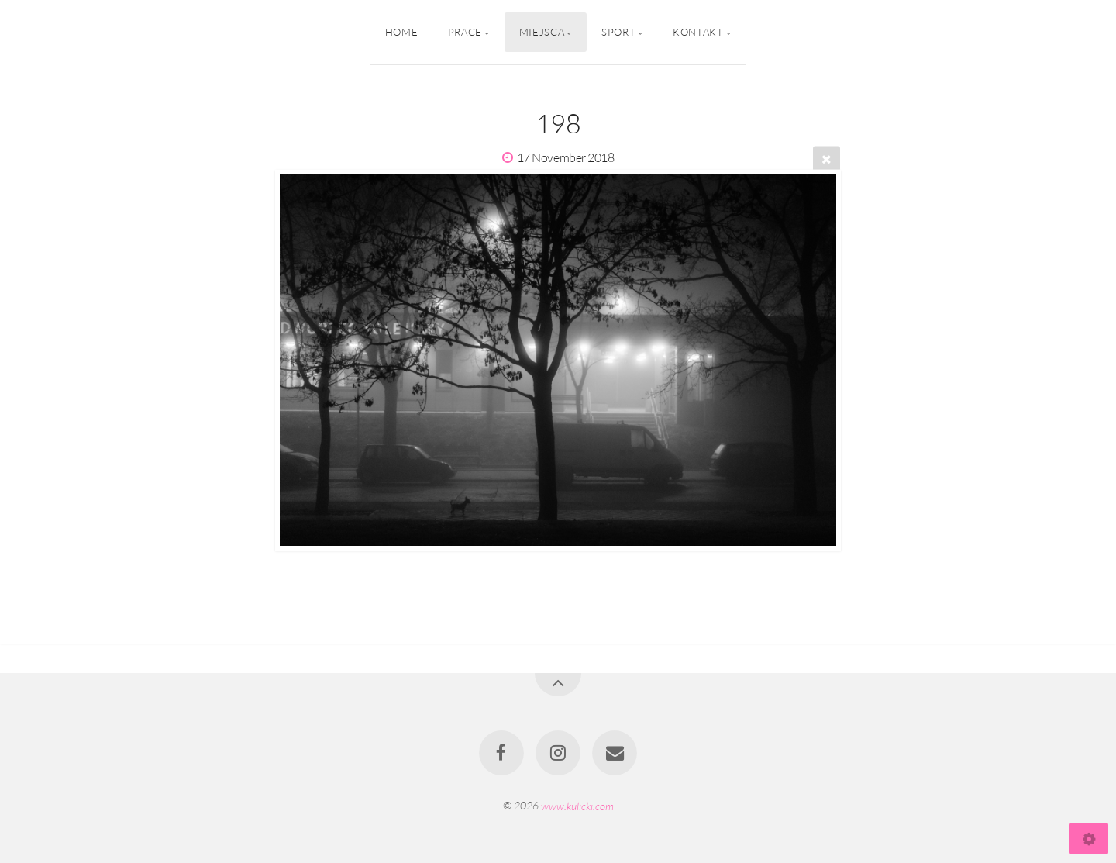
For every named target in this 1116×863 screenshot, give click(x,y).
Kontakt (698, 32)
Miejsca (541, 32)
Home (401, 32)
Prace (465, 32)
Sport (618, 32)
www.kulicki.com (577, 805)
